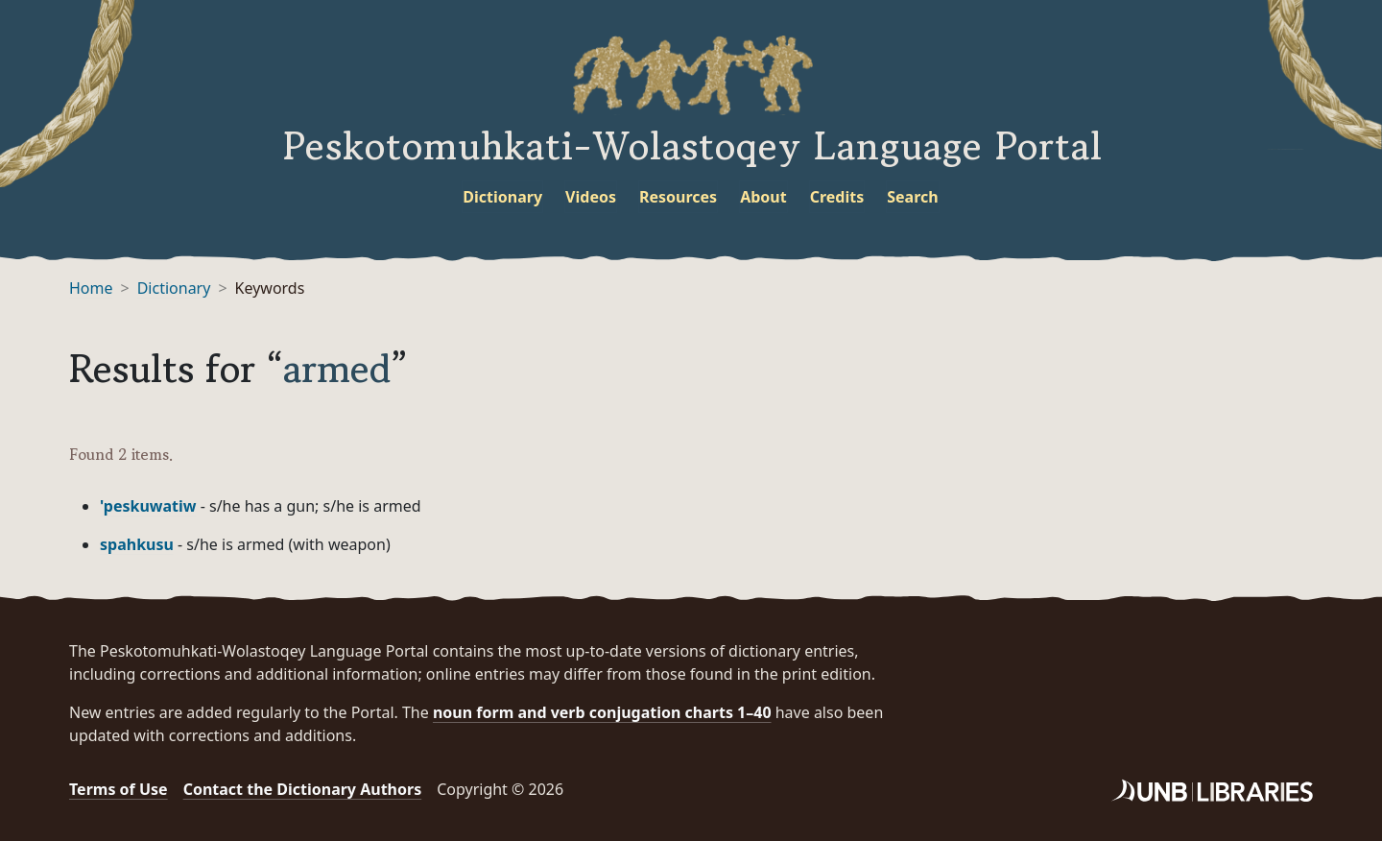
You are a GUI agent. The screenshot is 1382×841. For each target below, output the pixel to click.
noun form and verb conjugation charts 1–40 (602, 712)
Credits (837, 196)
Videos (590, 196)
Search (912, 196)
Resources (678, 196)
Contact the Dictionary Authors (302, 789)
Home (91, 288)
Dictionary (502, 196)
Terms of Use (118, 789)
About (763, 196)
